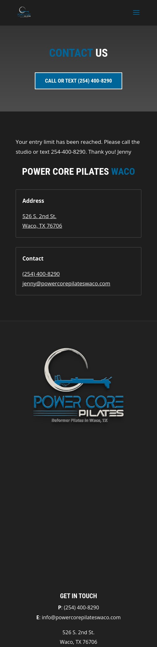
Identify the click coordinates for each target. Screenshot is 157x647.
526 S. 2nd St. (39, 216)
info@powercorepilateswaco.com (81, 617)
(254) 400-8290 (41, 273)
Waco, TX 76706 (42, 225)
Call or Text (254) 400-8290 (78, 80)
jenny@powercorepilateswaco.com (66, 283)
